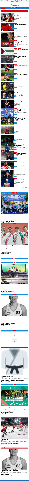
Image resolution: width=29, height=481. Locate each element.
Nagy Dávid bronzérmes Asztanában (5, 253)
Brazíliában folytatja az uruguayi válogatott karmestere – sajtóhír (20, 162)
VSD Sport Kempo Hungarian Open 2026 (7, 376)
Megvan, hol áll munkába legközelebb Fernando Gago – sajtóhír (20, 154)
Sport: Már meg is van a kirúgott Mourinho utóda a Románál (20, 57)
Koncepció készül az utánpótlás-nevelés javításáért (7, 412)
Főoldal (11, 7)
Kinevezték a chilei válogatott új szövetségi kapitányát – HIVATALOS (20, 25)
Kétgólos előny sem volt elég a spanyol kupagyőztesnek (7, 291)
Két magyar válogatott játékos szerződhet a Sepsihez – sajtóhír (20, 42)
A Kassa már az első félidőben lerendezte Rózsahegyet (7, 221)
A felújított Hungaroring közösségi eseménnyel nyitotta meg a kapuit (9, 293)
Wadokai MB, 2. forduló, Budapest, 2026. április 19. (6, 382)
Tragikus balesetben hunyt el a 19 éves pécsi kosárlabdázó (9, 317)
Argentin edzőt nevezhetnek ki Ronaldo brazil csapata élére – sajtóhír (20, 171)
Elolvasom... (16, 19)
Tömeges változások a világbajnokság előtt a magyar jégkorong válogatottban (10, 443)
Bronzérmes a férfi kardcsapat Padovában (7, 245)
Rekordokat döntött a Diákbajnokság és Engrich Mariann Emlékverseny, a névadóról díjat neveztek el (13, 380)
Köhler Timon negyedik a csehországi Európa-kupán (7, 411)
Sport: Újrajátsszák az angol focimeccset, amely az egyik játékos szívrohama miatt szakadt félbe (20, 128)
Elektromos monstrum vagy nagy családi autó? (6, 292)
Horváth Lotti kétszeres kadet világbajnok (6, 252)
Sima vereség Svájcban (4, 439)
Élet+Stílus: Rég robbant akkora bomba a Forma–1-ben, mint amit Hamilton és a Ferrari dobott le (20, 15)
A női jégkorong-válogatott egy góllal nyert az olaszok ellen (8, 444)
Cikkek (14, 7)
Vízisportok (15, 178)
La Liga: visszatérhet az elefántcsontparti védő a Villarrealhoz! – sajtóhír (20, 119)
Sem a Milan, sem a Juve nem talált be (5, 290)
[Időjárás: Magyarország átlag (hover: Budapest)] (14, 1)
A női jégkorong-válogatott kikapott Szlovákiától (6, 447)
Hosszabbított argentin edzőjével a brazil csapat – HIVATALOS (20, 136)
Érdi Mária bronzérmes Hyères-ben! (5, 222)
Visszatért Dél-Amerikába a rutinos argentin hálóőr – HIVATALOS (21, 75)
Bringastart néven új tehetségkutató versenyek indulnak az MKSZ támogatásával (13, 407)
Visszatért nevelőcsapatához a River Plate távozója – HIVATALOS (20, 66)
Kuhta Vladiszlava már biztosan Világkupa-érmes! (6, 381)
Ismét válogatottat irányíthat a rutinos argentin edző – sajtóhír (20, 33)
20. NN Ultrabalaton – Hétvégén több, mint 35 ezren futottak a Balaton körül (12, 214)
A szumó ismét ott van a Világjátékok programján (6, 220)
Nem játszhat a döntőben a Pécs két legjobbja (6, 324)
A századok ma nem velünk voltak (19, 179)
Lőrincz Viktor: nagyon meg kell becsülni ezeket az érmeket (8, 323)
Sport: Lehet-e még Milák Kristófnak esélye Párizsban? (21, 92)
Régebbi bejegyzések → (25, 187)
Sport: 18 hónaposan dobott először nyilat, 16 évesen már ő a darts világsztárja (21, 101)
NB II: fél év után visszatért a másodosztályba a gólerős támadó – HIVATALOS (21, 50)
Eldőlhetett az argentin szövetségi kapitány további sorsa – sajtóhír (20, 110)
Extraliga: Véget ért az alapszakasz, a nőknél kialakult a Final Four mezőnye (9, 475)
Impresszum (17, 7)
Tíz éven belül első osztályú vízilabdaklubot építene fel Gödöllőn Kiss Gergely (20, 145)
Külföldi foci (15, 73)
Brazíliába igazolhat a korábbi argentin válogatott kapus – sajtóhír (20, 83)
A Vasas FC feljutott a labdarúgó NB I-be (5, 325)
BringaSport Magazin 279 (4, 413)
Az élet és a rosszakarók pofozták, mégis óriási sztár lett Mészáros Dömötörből (10, 476)
